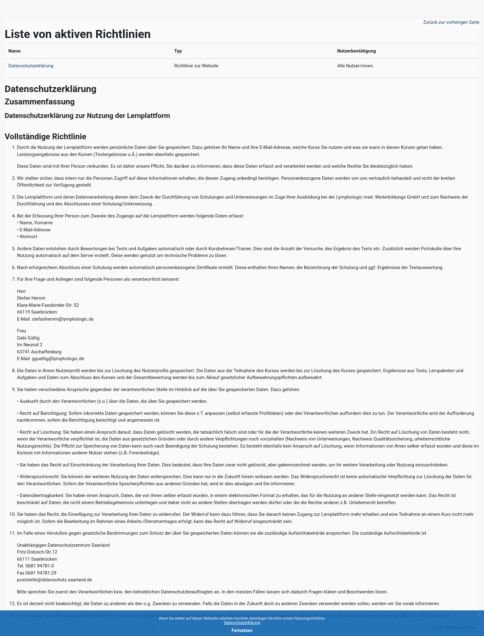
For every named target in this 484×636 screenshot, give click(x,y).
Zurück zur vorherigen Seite (451, 22)
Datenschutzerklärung (30, 66)
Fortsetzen (242, 630)
